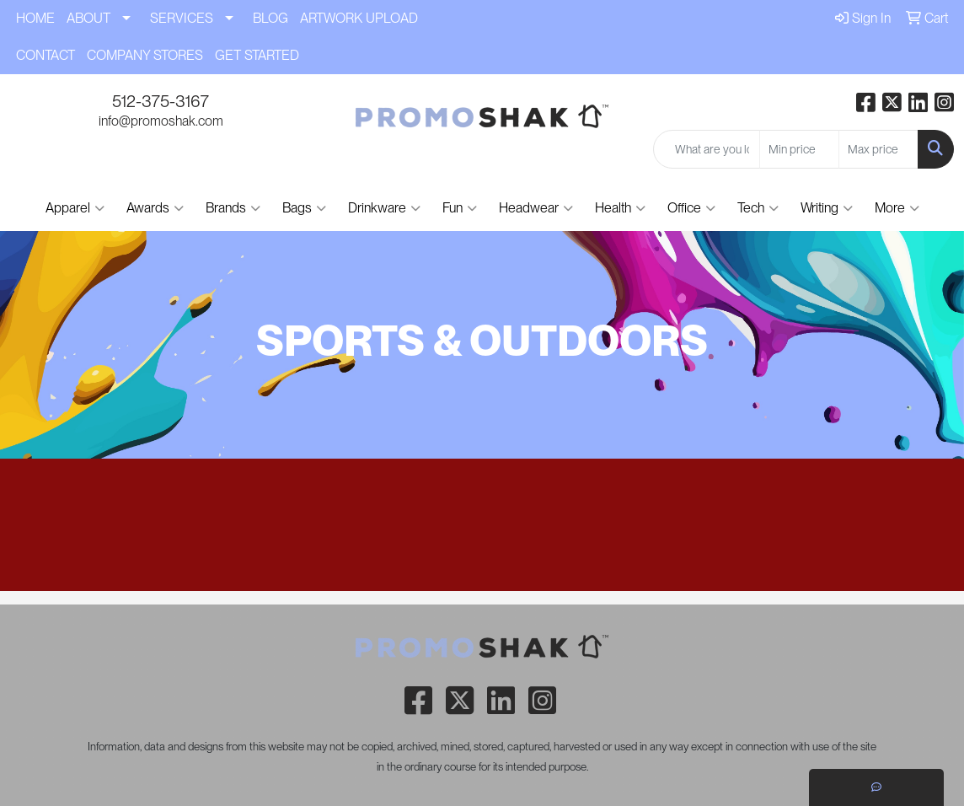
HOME (35, 18)
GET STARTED (257, 55)
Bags (304, 208)
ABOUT (88, 18)
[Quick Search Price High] (878, 149)
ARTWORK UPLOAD (359, 18)
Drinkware (384, 208)
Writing (827, 208)
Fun (459, 208)
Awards (155, 208)
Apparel (75, 208)
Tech (758, 208)
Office (691, 208)
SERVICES (181, 18)
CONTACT (45, 55)
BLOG (270, 18)
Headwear (536, 208)
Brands (233, 208)
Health (620, 208)
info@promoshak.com (161, 121)
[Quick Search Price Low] (799, 149)
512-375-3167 (160, 101)
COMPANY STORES (145, 55)
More (897, 208)
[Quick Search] (706, 149)
